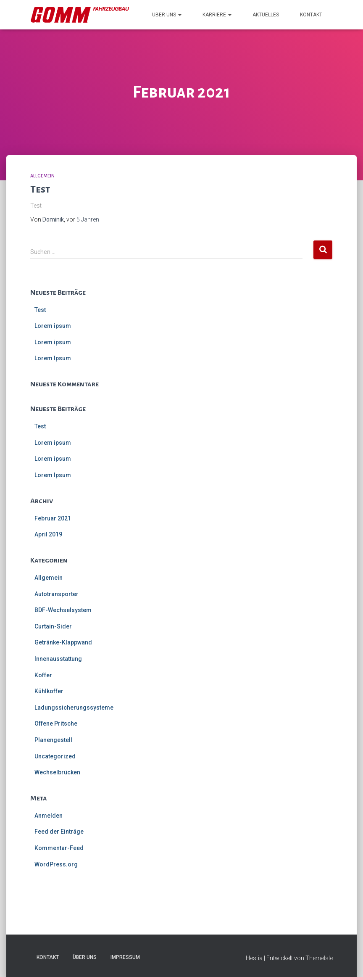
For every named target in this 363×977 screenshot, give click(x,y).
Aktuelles (266, 15)
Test (40, 189)
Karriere (217, 15)
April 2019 (48, 534)
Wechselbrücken (57, 772)
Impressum (125, 957)
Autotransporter (56, 594)
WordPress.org (56, 864)
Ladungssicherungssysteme (73, 707)
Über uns (167, 15)
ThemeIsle (319, 958)
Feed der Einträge (59, 831)
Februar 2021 (52, 518)
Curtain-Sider (53, 626)
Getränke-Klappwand (63, 642)
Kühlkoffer (48, 691)
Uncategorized (55, 756)
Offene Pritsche (55, 723)
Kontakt (311, 15)
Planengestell (53, 740)
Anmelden (48, 815)
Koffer (43, 675)
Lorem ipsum (52, 325)
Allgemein (42, 175)
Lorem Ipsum (52, 358)
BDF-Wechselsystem (63, 610)
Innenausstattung (58, 658)
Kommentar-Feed (59, 848)
